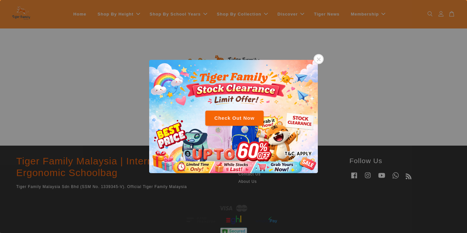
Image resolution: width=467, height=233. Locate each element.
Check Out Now (234, 118)
